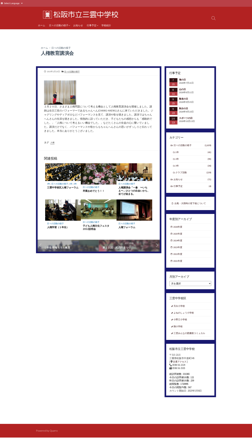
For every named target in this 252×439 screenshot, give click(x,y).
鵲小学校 (178, 330)
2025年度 (178, 236)
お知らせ (78, 25)
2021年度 (178, 264)
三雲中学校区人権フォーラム (62, 188)
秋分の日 (183, 108)
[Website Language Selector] (13, 3)
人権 (52, 143)
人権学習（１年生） (58, 228)
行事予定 (91, 25)
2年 (76, 185)
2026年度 (178, 229)
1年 (71, 185)
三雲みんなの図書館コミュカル (190, 337)
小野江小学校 (181, 323)
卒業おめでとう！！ (93, 192)
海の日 (182, 80)
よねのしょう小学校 (184, 316)
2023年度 (178, 250)
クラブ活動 (193, 174)
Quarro (54, 430)
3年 (48, 185)
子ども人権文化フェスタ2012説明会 (96, 229)
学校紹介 (106, 25)
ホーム (41, 25)
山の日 (182, 89)
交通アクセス (180, 366)
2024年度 (178, 243)
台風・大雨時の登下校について (191, 205)
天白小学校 (180, 309)
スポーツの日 (186, 118)
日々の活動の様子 (58, 25)
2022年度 (178, 257)
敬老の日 (183, 99)
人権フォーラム (126, 228)
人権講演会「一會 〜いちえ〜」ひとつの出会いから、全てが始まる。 (134, 192)
